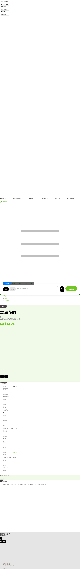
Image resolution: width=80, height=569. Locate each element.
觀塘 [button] (13, 283)
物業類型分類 (16, 198)
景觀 (4, 471)
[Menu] (40, 243)
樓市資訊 (44, 198)
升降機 (5, 420)
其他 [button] (31, 283)
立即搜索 (71, 289)
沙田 (6, 297)
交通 (4, 399)
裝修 (4, 460)
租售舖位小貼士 (5, 4)
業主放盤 (3, 12)
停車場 (5, 431)
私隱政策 (3, 7)
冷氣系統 (5, 410)
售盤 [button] (6, 289)
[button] (40, 352)
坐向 (4, 442)
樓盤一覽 (31, 198)
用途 (4, 405)
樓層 (4, 415)
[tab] (7, 283)
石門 (6, 298)
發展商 (5, 436)
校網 (4, 455)
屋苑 (4, 452)
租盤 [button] (12, 289)
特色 (4, 426)
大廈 (4, 386)
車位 (3, 306)
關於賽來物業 (4, 2)
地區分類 (2, 198)
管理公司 (5, 389)
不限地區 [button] (7, 283)
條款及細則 (4, 9)
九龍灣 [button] (19, 283)
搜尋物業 (3, 14)
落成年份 (5, 394)
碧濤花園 (7, 300)
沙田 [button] (25, 283)
